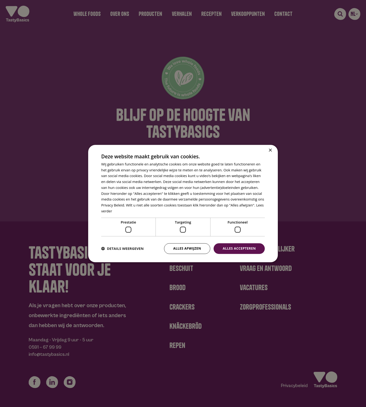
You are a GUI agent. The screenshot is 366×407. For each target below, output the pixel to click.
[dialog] (183, 203)
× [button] (270, 150)
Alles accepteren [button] (239, 248)
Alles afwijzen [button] (187, 248)
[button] (122, 249)
